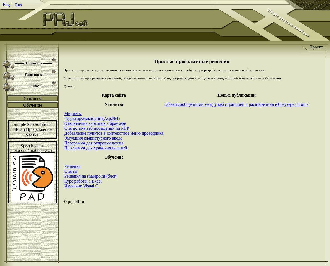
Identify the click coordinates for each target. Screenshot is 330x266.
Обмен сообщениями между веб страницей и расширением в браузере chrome (237, 104)
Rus (18, 4)
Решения (72, 166)
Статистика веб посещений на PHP (96, 128)
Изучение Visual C (81, 186)
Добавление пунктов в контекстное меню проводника (114, 133)
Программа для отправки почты (93, 143)
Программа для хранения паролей (95, 148)
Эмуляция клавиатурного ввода (93, 138)
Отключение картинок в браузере (95, 123)
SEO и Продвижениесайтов (32, 132)
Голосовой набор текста (32, 150)
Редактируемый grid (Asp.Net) (92, 118)
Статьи (70, 171)
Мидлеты (73, 113)
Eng (6, 4)
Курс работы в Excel (83, 181)
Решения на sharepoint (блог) (90, 176)
